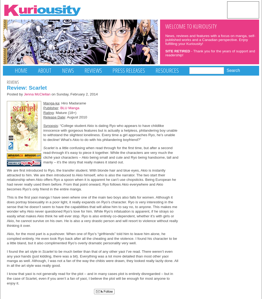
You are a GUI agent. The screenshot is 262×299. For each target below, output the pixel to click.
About (45, 70)
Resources (167, 70)
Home (21, 70)
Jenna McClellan (37, 94)
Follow (104, 291)
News (68, 70)
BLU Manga (69, 108)
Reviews (93, 70)
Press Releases (129, 70)
